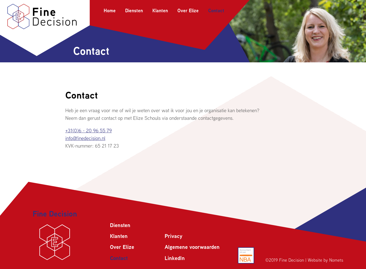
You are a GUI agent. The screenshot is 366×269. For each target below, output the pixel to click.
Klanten (160, 10)
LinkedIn (175, 258)
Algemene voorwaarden (192, 247)
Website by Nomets (325, 260)
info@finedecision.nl (85, 138)
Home (110, 10)
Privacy (173, 236)
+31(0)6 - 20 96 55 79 (88, 130)
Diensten (134, 10)
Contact (216, 10)
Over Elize (188, 10)
